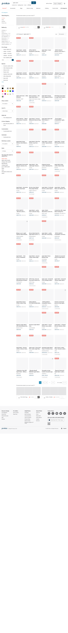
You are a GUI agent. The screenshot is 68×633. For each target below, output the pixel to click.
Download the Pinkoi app (56, 420)
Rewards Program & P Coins (29, 423)
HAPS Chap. (31, 282)
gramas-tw (44, 167)
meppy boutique (19, 236)
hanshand (18, 373)
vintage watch (5, 165)
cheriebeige (44, 259)
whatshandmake (45, 350)
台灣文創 (29, 5)
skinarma (44, 76)
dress (25, 5)
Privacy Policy (27, 419)
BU (55, 373)
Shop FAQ (15, 414)
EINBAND (31, 373)
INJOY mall (44, 213)
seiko (3, 168)
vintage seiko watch (6, 161)
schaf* (43, 121)
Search (33, 3)
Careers (37, 419)
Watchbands (4, 163)
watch (3, 173)
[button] (13, 60)
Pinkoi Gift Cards (5, 415)
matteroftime (57, 236)
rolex (3, 170)
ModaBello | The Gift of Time (61, 213)
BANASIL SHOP (19, 99)
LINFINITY (44, 373)
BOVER (56, 167)
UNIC (56, 350)
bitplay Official (58, 76)
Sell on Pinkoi (49, 3)
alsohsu (56, 305)
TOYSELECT (19, 282)
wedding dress (20, 5)
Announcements (28, 415)
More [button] (3, 81)
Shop (3, 19)
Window (3, 21)
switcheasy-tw (58, 121)
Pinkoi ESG (38, 415)
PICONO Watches (58, 53)
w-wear (17, 53)
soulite (56, 259)
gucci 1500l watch (6, 166)
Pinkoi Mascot (39, 417)
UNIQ (17, 144)
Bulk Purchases (28, 414)
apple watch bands (6, 160)
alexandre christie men (7, 171)
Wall (2, 417)
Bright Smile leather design (34, 99)
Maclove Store (19, 327)
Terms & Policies (28, 417)
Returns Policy (27, 420)
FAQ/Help (26, 412)
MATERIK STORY (58, 99)
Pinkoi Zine (4, 23)
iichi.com (38, 420)
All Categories (5, 12)
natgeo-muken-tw (32, 190)
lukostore (31, 144)
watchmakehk (32, 327)
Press (37, 414)
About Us (38, 412)
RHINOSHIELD (32, 236)
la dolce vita (14, 5)
